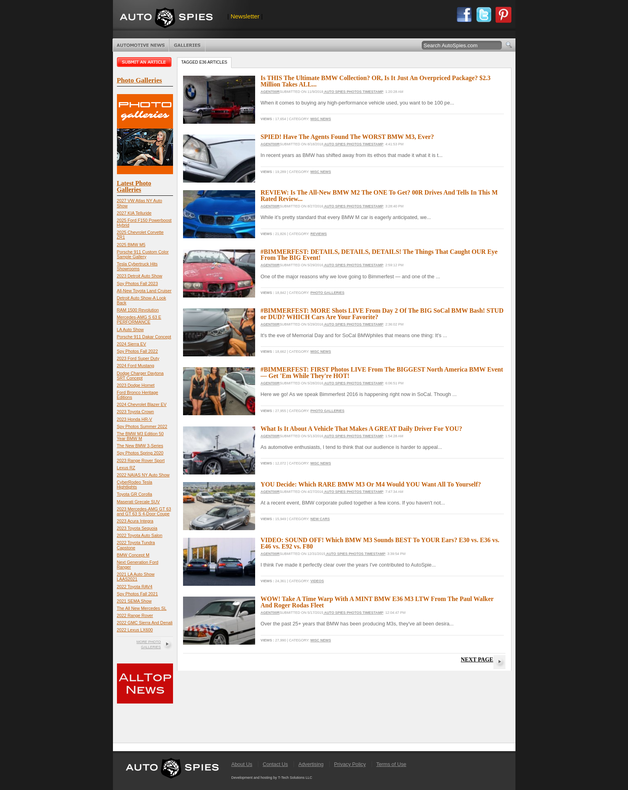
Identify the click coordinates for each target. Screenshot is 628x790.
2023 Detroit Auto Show (139, 275)
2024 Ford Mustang (136, 365)
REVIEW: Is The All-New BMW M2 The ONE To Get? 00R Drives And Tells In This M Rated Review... (379, 195)
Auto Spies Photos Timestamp (353, 92)
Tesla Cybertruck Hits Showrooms (137, 266)
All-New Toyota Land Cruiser (144, 290)
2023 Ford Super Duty (138, 358)
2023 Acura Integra (135, 521)
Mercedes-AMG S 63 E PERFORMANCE (139, 319)
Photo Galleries (187, 45)
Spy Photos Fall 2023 (137, 283)
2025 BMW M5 (131, 244)
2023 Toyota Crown (135, 411)
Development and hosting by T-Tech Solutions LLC (271, 778)
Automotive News (141, 45)
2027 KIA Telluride (134, 213)
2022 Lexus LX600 (135, 629)
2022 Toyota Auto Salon (140, 535)
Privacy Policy (350, 764)
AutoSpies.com (166, 18)
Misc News (320, 119)
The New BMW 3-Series (140, 445)
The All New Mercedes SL (142, 608)
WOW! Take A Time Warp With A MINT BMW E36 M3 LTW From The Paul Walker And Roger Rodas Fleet (377, 602)
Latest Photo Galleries (134, 186)
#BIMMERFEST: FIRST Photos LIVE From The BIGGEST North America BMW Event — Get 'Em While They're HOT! (382, 372)
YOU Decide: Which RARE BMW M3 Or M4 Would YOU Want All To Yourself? (371, 484)
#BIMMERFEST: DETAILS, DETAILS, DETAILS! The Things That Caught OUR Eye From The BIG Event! (379, 254)
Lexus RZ (126, 467)
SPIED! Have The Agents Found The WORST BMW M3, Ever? (347, 136)
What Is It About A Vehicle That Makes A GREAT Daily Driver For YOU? (361, 428)
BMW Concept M (133, 555)
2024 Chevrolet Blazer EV (142, 404)
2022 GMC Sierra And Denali (145, 622)
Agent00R (270, 92)
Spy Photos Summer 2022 (142, 426)
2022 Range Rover (135, 615)
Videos (317, 581)
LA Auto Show (130, 329)
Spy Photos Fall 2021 (137, 593)
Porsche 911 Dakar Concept (144, 336)
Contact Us (275, 764)
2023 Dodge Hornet (136, 385)
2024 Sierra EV (131, 344)
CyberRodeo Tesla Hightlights (135, 484)
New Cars (320, 519)
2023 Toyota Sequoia (137, 528)
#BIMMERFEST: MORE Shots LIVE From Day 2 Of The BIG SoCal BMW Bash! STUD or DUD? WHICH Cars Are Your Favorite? (382, 313)
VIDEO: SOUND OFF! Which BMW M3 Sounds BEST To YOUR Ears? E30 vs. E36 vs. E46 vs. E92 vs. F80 (380, 543)
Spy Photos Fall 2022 (137, 351)
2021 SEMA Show (134, 601)
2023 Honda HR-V (134, 419)
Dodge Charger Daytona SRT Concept (140, 375)
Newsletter (245, 16)
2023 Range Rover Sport (141, 460)
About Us (241, 764)
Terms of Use (391, 764)
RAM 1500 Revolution (138, 310)
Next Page (477, 659)
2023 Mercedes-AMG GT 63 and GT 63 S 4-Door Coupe (144, 511)
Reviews (318, 234)
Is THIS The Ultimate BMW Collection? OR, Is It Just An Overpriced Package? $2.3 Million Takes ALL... (376, 81)
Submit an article (145, 62)
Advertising (311, 764)
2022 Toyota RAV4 (135, 586)
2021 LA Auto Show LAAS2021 (136, 576)
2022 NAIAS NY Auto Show (143, 474)
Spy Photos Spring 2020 (140, 452)
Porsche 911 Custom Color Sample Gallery (143, 254)
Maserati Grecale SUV (138, 501)
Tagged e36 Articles (204, 62)
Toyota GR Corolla (134, 494)
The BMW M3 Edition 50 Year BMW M (140, 436)
